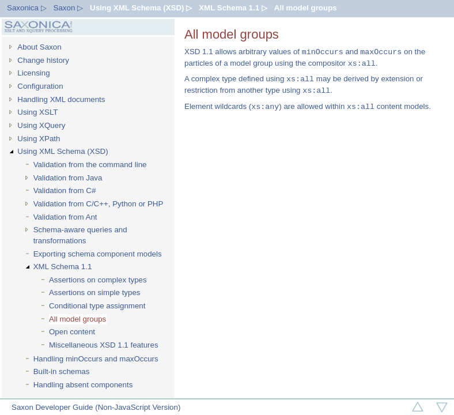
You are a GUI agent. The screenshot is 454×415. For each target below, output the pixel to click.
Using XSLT (37, 112)
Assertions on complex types (98, 280)
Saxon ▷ (69, 7)
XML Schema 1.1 (62, 266)
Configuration (40, 86)
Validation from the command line (90, 164)
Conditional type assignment (97, 305)
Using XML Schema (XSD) (62, 151)
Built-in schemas (61, 371)
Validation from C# (64, 190)
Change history (43, 60)
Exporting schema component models (97, 254)
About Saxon (39, 47)
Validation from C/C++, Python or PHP (98, 203)
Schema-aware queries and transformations (80, 235)
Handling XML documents (61, 99)
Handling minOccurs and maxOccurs (95, 358)
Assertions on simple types (95, 292)
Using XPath (38, 138)
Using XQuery (41, 125)
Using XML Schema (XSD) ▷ (141, 7)
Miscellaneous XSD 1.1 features (103, 345)
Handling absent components (83, 384)
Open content (72, 331)
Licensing (33, 73)
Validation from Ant (65, 217)
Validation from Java (68, 177)
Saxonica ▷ (27, 7)
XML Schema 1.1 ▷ (233, 7)
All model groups (305, 7)
